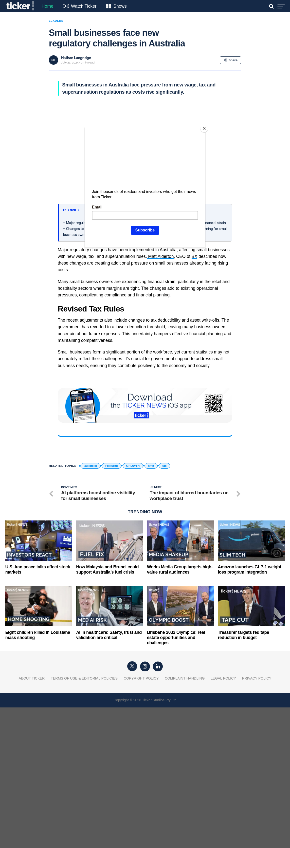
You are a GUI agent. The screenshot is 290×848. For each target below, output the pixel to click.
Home (47, 6)
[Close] (204, 128)
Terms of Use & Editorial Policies (84, 678)
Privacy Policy (257, 678)
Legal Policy (223, 678)
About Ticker (32, 678)
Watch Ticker (83, 6)
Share (230, 60)
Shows (120, 6)
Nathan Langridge (76, 58)
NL (53, 60)
